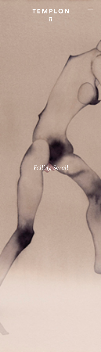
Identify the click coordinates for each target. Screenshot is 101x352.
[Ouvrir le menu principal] (90, 8)
